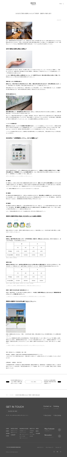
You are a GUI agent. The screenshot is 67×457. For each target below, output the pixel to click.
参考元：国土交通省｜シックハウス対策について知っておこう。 (19, 176)
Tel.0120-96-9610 (12, 411)
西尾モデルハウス (14, 432)
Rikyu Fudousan (49, 447)
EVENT (7, 431)
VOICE (7, 436)
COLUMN (38, 433)
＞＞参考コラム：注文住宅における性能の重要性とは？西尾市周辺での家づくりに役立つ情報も (25, 296)
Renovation (58, 447)
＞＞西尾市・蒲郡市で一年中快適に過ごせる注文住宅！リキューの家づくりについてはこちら (25, 345)
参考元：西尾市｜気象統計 (11, 257)
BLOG (37, 431)
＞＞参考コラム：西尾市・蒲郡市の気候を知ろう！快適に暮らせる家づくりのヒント (23, 285)
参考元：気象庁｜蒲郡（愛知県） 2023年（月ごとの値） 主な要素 (19, 283)
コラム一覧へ (33, 381)
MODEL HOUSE (14, 428)
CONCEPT (13, 435)
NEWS (37, 428)
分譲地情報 (32, 430)
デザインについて (23, 432)
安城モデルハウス (14, 430)
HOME (7, 428)
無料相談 (31, 432)
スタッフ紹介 (32, 434)
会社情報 (31, 436)
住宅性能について (23, 430)
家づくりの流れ (22, 436)
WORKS (7, 433)
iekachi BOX (39, 447)
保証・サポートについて (24, 434)
